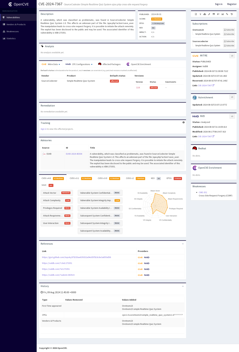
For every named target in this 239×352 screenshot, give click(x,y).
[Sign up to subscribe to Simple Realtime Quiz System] (229, 34)
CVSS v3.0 (109, 178)
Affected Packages (109, 64)
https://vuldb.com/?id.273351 (56, 269)
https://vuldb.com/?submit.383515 (58, 274)
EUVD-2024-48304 (74, 153)
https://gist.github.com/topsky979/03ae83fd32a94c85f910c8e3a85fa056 (76, 257)
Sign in (218, 4)
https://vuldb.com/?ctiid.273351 (57, 263)
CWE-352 (203, 192)
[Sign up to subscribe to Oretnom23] (229, 30)
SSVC (47, 185)
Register (232, 4)
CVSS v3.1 (81, 178)
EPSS (174, 178)
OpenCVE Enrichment (139, 64)
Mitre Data (51, 64)
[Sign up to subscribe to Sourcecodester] (229, 41)
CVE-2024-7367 (50, 3)
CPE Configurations (79, 64)
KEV (156, 178)
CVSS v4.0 (53, 178)
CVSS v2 (135, 178)
